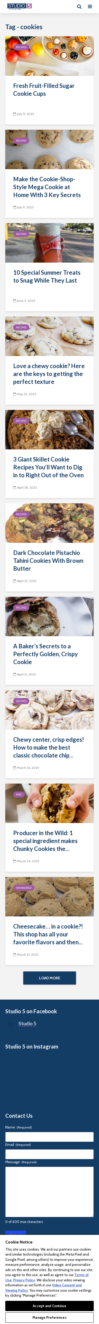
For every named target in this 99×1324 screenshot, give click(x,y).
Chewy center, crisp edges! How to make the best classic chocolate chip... (48, 747)
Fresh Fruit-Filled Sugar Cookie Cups (44, 89)
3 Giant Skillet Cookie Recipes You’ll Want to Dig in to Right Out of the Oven (48, 467)
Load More (49, 978)
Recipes (21, 47)
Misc (19, 794)
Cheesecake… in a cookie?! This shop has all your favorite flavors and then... (48, 934)
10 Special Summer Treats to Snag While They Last (47, 276)
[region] (49, 1279)
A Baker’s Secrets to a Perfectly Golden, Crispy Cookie (45, 654)
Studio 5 (27, 1024)
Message (21, 1162)
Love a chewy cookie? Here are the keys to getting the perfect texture (49, 373)
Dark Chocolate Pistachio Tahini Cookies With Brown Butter (48, 560)
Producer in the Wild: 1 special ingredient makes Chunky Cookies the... (45, 840)
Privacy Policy (24, 1280)
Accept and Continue (49, 1306)
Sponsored (23, 888)
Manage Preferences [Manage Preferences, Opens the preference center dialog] (49, 1317)
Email (18, 1145)
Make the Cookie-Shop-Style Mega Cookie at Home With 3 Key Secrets (47, 186)
